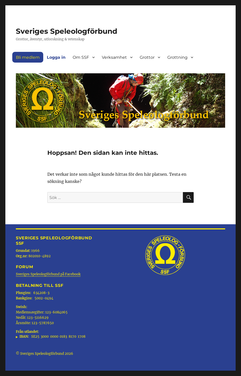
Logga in (56, 57)
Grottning (177, 57)
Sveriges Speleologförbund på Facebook (48, 274)
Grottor (147, 57)
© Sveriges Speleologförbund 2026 (44, 353)
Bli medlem (28, 57)
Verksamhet (114, 57)
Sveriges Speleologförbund (66, 31)
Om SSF (81, 57)
